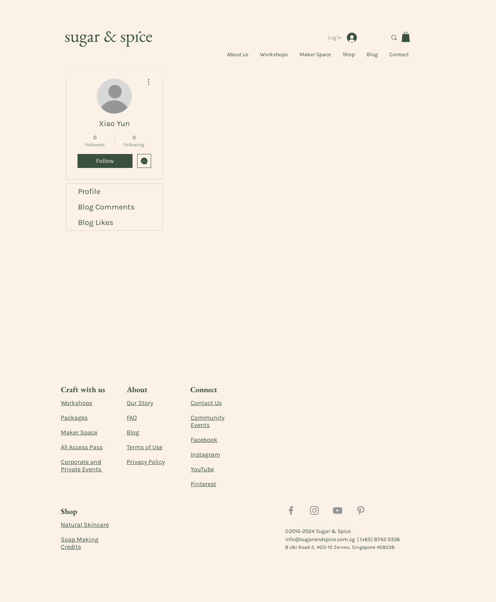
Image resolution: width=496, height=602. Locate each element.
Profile (89, 191)
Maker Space (79, 432)
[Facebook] (291, 510)
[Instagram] (314, 510)
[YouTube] (337, 510)
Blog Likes (96, 222)
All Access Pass (82, 447)
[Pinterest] (361, 510)
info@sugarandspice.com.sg (320, 539)
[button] (405, 37)
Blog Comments (106, 206)
